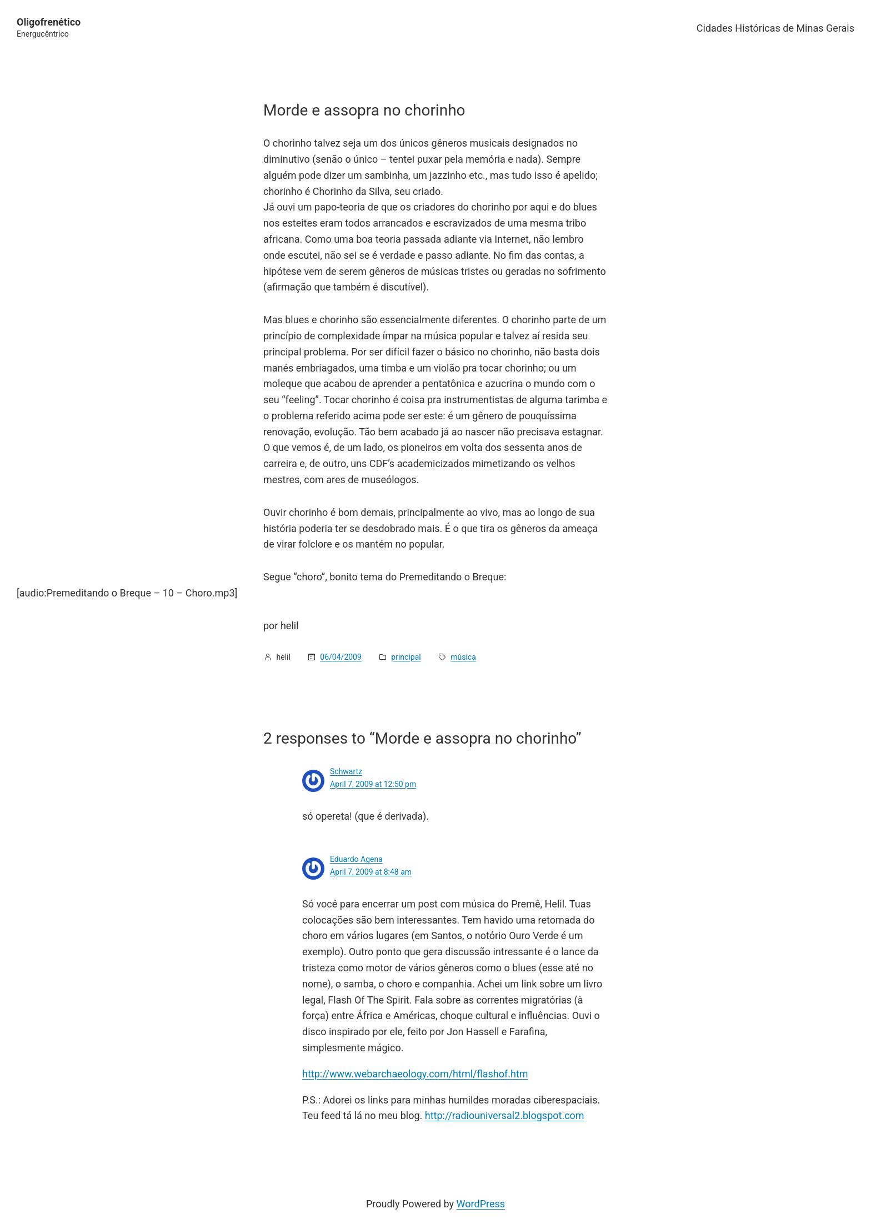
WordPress (481, 1204)
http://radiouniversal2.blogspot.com (504, 1115)
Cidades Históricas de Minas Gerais (775, 28)
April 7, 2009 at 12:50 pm (373, 784)
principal (406, 657)
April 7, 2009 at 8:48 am (371, 871)
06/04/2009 (341, 657)
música (463, 657)
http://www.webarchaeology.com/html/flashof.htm (415, 1074)
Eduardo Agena (356, 859)
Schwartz (346, 771)
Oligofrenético (49, 22)
